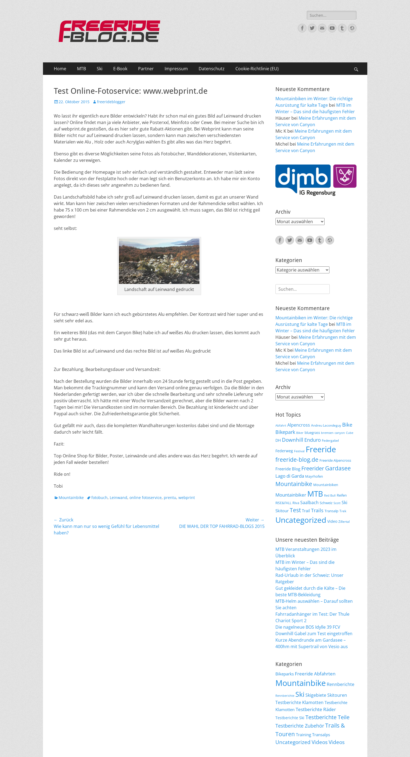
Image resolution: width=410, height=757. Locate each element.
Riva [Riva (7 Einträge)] (295, 502)
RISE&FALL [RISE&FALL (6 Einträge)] (283, 503)
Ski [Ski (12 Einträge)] (344, 502)
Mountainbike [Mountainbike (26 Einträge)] (293, 484)
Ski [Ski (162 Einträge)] (299, 694)
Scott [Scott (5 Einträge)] (337, 503)
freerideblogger (111, 101)
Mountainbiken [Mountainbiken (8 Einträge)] (325, 484)
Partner (146, 69)
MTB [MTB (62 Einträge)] (315, 494)
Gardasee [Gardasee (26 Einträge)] (338, 468)
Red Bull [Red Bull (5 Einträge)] (330, 495)
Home (60, 69)
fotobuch (99, 497)
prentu (170, 497)
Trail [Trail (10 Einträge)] (306, 510)
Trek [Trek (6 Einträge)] (342, 511)
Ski (99, 69)
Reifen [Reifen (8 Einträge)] (342, 495)
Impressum (176, 69)
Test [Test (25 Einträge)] (295, 510)
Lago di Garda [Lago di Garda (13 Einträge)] (289, 476)
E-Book (120, 69)
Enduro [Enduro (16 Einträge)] (312, 440)
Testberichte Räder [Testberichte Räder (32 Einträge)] (316, 709)
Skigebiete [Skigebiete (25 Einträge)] (315, 695)
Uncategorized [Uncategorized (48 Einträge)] (293, 742)
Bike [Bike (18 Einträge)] (347, 424)
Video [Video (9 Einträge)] (332, 521)
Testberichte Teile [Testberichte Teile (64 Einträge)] (327, 717)
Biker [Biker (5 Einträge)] (300, 433)
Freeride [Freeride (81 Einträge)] (321, 449)
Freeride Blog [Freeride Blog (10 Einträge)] (287, 468)
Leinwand (118, 497)
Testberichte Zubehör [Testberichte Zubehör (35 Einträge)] (299, 725)
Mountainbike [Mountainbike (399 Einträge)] (300, 683)
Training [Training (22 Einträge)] (303, 734)
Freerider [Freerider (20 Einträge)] (312, 468)
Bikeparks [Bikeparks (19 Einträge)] (284, 673)
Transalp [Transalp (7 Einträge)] (331, 510)
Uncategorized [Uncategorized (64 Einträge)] (300, 520)
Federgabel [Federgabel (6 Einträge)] (330, 440)
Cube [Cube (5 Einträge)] (349, 433)
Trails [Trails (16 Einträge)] (317, 510)
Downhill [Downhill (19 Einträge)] (292, 439)
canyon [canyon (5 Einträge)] (340, 433)
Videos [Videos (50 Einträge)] (337, 742)
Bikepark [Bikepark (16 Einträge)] (285, 432)
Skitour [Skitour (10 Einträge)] (282, 510)
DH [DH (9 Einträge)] (278, 440)
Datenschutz (212, 69)
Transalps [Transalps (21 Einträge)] (321, 734)
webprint (186, 497)
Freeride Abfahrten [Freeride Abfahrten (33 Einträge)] (315, 674)
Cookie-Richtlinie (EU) (257, 69)
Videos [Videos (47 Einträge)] (320, 742)
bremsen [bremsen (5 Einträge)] (327, 433)
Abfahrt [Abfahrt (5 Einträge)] (280, 425)
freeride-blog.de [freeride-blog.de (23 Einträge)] (296, 459)
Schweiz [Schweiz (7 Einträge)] (326, 502)
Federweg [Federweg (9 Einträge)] (284, 450)
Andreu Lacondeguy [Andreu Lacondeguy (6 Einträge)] (326, 425)
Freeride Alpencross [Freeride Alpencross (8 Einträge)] (335, 460)
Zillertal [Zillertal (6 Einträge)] (344, 521)
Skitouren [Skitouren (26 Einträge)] (337, 695)
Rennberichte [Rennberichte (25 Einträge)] (340, 684)
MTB (81, 69)
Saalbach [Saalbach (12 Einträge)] (309, 502)
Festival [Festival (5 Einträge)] (299, 451)
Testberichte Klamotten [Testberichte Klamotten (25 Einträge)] (299, 702)
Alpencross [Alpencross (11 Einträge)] (298, 425)
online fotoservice (145, 497)
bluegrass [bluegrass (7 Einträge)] (312, 432)
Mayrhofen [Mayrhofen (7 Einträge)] (314, 476)
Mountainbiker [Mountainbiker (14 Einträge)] (290, 495)
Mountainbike (71, 497)
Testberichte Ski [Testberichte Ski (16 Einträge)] (289, 717)
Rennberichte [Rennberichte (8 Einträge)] (284, 696)
